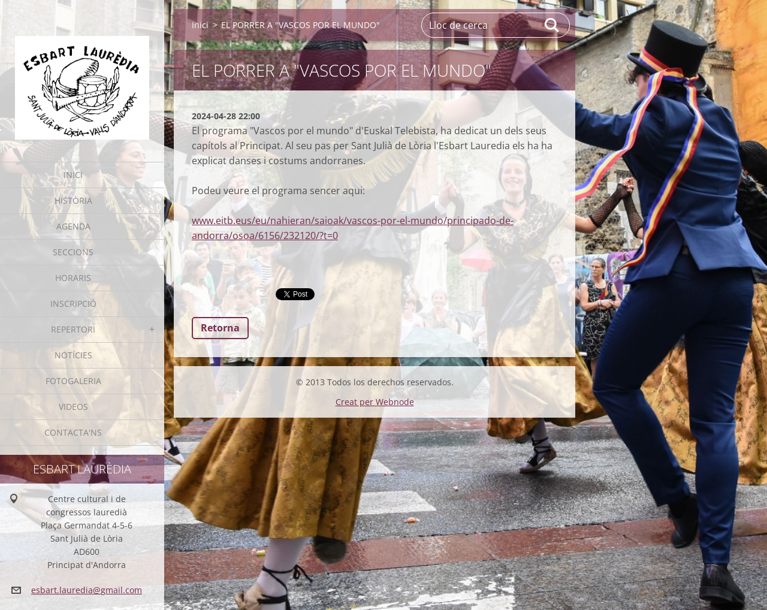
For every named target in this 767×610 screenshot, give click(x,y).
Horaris (73, 277)
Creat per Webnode (375, 401)
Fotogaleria (73, 380)
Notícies (73, 355)
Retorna (220, 327)
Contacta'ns (73, 432)
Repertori (73, 329)
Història (73, 200)
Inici (73, 174)
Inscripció (73, 303)
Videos (73, 406)
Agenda (73, 226)
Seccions (73, 252)
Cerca (552, 25)
